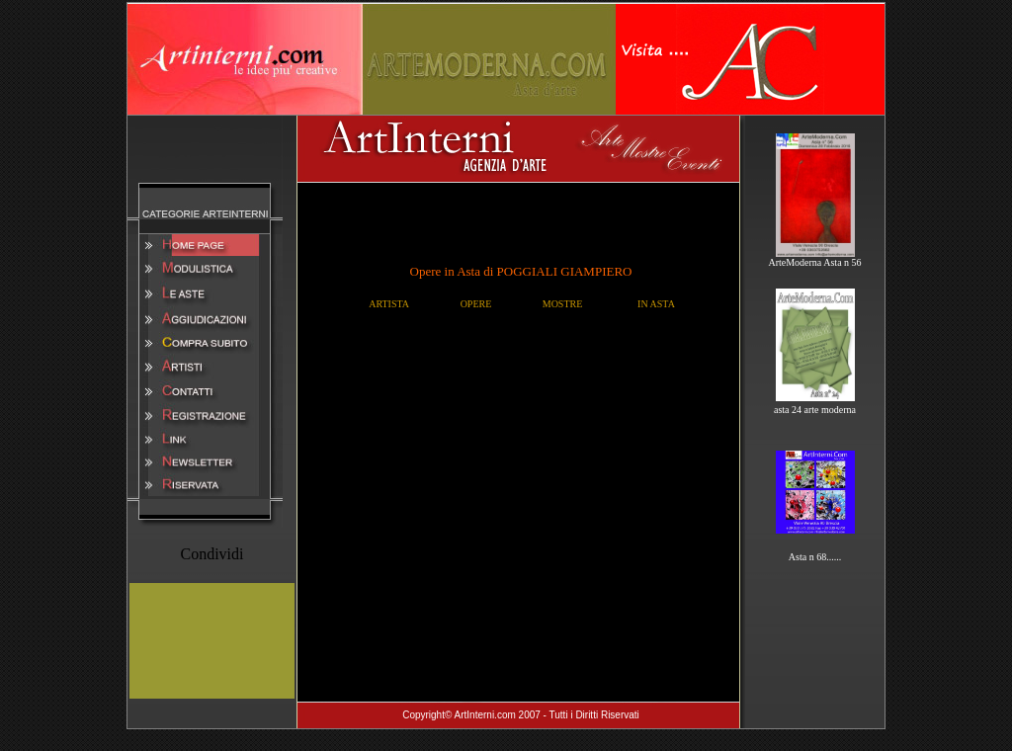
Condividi (211, 553)
